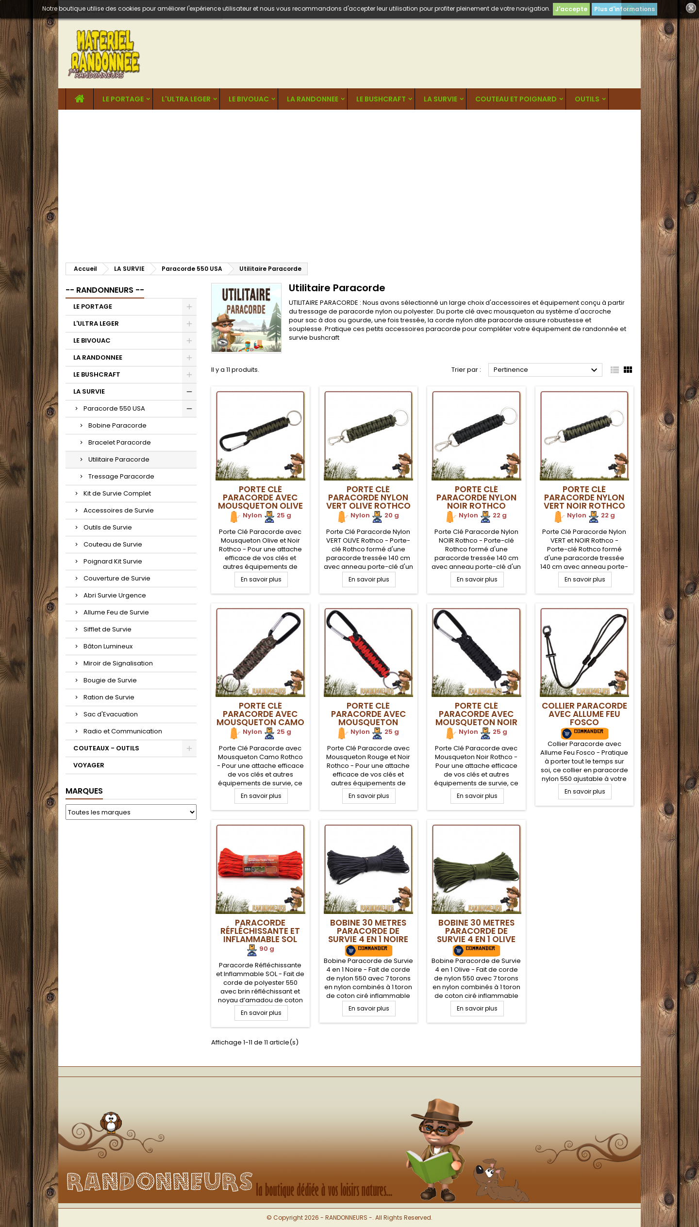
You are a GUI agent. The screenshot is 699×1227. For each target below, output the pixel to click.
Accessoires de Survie (118, 510)
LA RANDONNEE (312, 99)
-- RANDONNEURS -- (105, 290)
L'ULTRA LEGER (186, 99)
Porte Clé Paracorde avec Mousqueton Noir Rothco (476, 718)
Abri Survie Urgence (114, 595)
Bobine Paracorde (117, 425)
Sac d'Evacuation (110, 714)
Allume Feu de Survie (116, 612)
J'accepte (571, 9)
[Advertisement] (349, 182)
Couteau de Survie (112, 544)
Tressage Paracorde (121, 476)
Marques (84, 790)
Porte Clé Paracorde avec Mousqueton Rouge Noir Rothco (368, 722)
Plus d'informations (624, 9)
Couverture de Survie (116, 578)
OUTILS (587, 99)
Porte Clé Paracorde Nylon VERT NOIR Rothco (584, 497)
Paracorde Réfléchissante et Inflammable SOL (260, 931)
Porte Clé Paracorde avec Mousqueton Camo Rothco (260, 718)
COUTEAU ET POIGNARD (516, 99)
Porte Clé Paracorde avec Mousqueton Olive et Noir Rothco (260, 501)
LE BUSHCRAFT (381, 99)
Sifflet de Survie (107, 629)
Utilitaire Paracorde (119, 459)
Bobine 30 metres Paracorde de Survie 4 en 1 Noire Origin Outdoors (368, 935)
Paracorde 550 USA (114, 408)
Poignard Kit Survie (112, 561)
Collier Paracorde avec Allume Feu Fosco (584, 714)
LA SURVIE (440, 99)
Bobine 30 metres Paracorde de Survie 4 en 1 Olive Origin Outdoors (476, 935)
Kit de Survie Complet (117, 493)
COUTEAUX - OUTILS (106, 748)
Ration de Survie (108, 697)
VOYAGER (88, 765)
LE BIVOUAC (249, 99)
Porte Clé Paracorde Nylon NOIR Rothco (476, 497)
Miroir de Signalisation (118, 663)
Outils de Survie (107, 527)
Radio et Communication (122, 731)
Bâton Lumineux (108, 646)
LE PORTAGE (123, 99)
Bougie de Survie (110, 680)
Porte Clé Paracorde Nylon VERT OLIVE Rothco (368, 497)
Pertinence (547, 370)
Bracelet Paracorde (119, 442)
